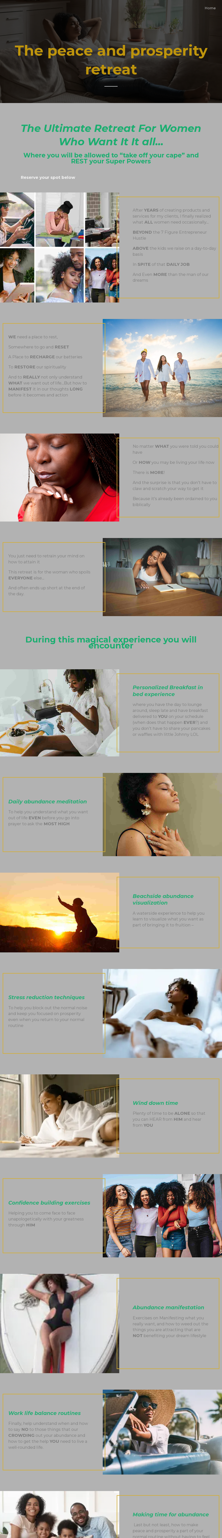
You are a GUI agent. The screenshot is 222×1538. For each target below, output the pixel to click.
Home (210, 8)
